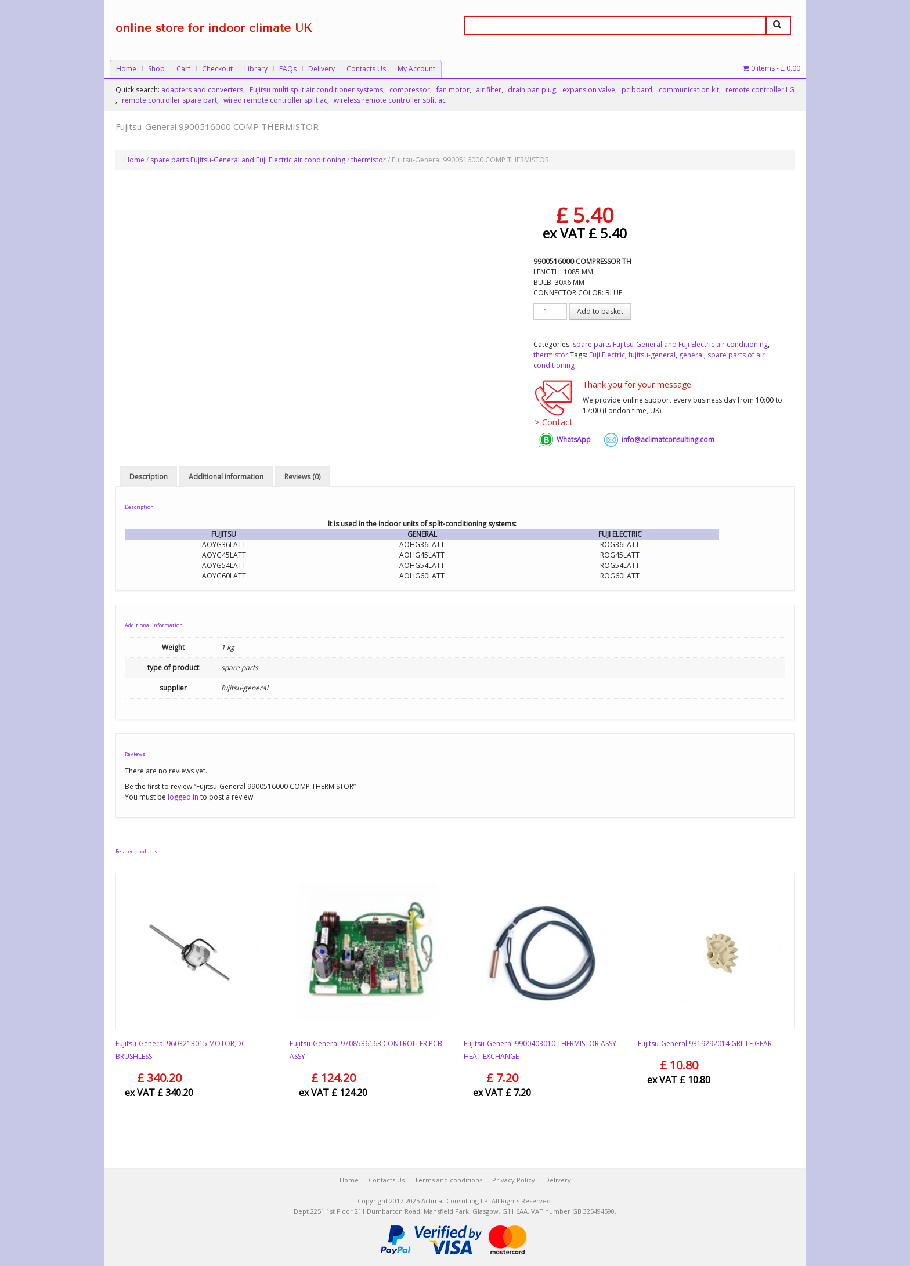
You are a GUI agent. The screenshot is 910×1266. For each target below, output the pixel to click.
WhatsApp (574, 439)
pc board (637, 90)
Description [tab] (148, 477)
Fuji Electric (607, 355)
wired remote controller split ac (275, 100)
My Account (416, 69)
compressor (409, 90)
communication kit (689, 90)
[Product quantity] (550, 311)
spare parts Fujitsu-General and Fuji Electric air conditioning (247, 160)
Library (256, 69)
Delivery (321, 69)
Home (126, 69)
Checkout (217, 69)
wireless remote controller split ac (390, 100)
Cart (183, 69)
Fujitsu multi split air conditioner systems (316, 90)
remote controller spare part (169, 100)
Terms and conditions (448, 1179)
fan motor (453, 90)
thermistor (368, 160)
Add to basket (600, 311)
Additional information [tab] (226, 477)
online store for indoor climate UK (213, 28)
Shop (156, 69)
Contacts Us (366, 69)
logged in (183, 797)
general (691, 355)
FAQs (288, 69)
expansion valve (588, 90)
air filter (488, 90)
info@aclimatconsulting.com (668, 439)
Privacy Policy (513, 1179)
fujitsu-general (652, 355)
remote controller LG (760, 90)
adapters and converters (202, 90)
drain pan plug (532, 90)
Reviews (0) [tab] (302, 477)
